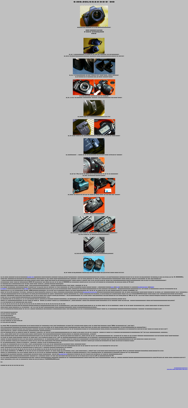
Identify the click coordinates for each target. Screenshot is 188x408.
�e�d (112, 287)
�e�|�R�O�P (63, 354)
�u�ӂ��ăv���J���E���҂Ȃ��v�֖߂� (177, 369)
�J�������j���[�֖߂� (180, 367)
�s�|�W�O (30, 277)
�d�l (117, 287)
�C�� (26, 288)
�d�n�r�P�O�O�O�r (90, 292)
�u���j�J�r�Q (143, 287)
